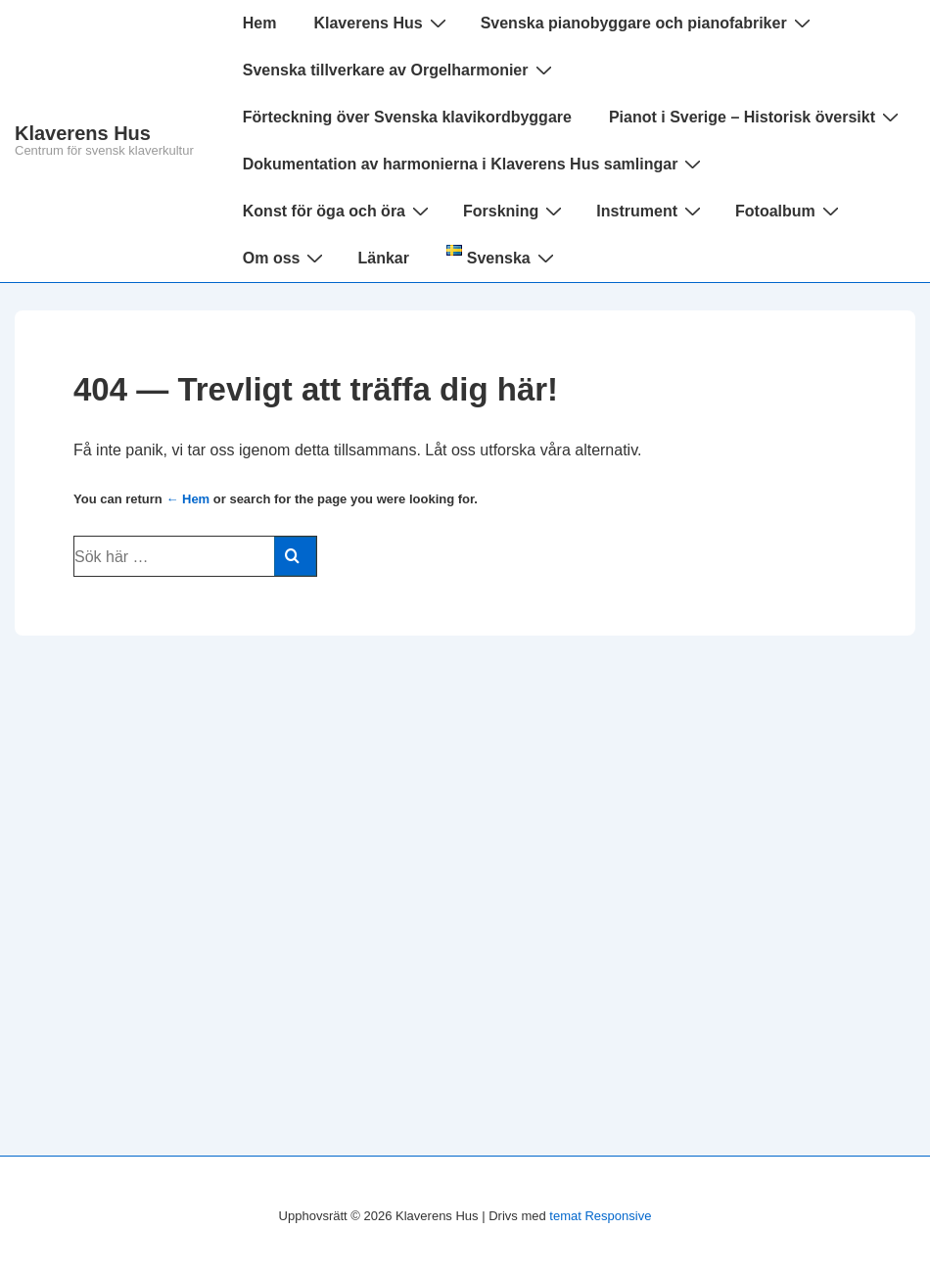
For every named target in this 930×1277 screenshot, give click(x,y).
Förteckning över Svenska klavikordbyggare (407, 117)
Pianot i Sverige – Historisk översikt (756, 116)
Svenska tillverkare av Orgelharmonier (400, 69)
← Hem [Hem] (187, 499)
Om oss (286, 257)
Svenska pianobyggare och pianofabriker (648, 22)
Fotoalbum (789, 210)
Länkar (382, 258)
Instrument (651, 210)
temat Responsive (600, 1215)
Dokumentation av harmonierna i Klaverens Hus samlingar (475, 163)
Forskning (515, 210)
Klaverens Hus (83, 133)
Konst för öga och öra (338, 210)
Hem (260, 23)
